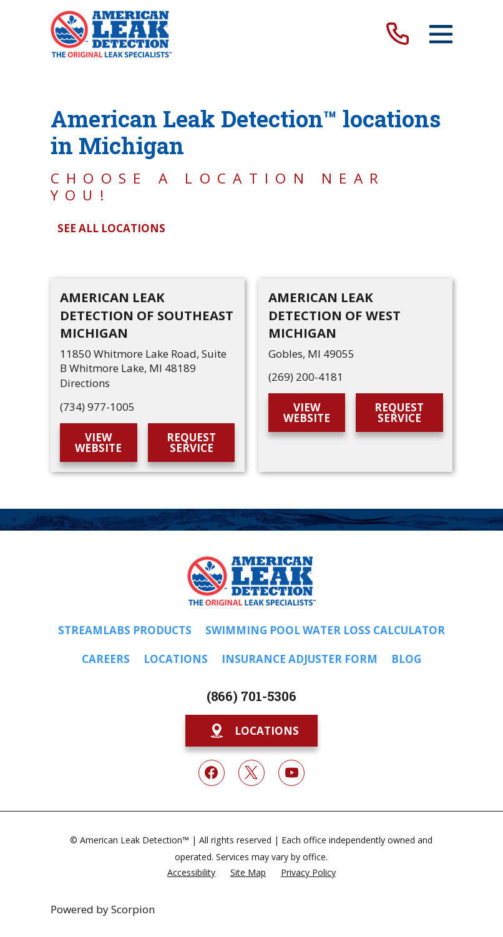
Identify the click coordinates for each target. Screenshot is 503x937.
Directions (85, 383)
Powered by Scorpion (103, 909)
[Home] (111, 34)
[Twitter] (251, 773)
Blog (406, 659)
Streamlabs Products (125, 630)
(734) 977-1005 (97, 407)
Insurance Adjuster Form (300, 659)
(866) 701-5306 (251, 696)
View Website (98, 442)
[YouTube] (291, 773)
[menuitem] (191, 872)
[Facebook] (211, 773)
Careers (106, 659)
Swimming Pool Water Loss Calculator (325, 630)
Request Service (191, 442)
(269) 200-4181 (305, 377)
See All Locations (111, 228)
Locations (176, 659)
